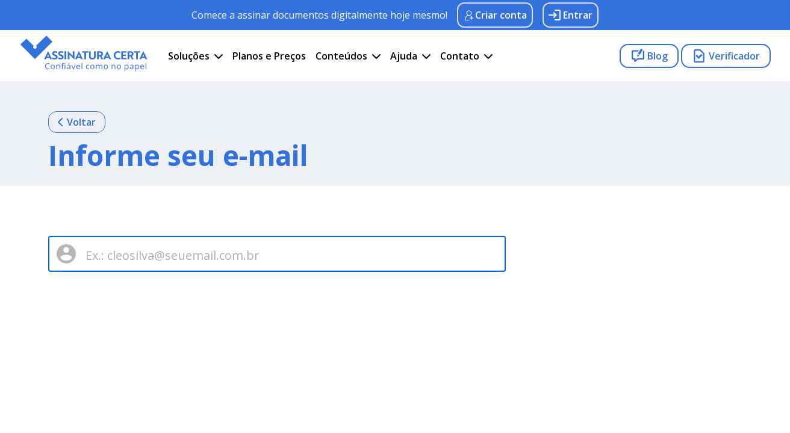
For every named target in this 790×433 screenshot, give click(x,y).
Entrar (570, 15)
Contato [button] (459, 56)
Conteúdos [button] (341, 56)
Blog (649, 56)
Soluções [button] (189, 56)
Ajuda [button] (403, 56)
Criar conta (495, 15)
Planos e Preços (269, 56)
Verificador (726, 56)
